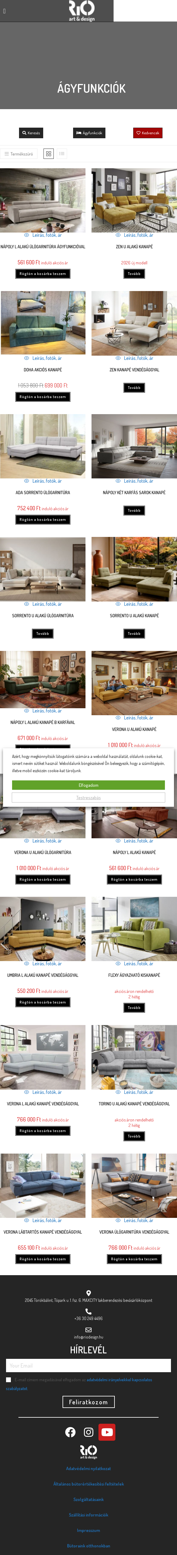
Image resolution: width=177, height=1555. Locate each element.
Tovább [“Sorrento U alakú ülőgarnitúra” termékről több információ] (42, 633)
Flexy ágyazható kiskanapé (134, 975)
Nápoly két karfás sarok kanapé (134, 492)
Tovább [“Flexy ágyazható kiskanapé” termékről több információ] (134, 1007)
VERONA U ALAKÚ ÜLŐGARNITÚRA (42, 852)
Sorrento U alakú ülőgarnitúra (43, 615)
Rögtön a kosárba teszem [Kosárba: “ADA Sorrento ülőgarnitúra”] (43, 519)
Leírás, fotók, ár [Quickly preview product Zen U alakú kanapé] (134, 235)
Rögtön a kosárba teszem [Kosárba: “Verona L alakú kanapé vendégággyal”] (43, 1130)
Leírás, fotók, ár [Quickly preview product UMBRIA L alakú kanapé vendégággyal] (43, 963)
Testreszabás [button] (88, 797)
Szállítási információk (88, 1515)
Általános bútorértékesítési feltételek (88, 1484)
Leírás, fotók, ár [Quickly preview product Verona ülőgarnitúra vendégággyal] (134, 1220)
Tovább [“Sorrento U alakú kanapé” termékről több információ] (134, 633)
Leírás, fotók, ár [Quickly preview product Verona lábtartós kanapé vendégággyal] (43, 1220)
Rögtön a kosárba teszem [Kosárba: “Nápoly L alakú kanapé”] (134, 879)
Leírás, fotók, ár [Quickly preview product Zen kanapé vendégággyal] (134, 358)
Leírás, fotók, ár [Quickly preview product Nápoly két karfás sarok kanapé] (134, 480)
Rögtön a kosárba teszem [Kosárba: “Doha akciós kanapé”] (43, 396)
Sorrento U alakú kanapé (134, 615)
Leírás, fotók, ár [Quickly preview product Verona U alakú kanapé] (134, 717)
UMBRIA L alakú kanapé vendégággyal (42, 975)
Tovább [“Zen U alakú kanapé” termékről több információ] (134, 273)
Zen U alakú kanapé (134, 246)
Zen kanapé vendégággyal (134, 369)
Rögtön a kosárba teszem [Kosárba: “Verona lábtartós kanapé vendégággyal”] (43, 1259)
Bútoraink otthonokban (88, 1546)
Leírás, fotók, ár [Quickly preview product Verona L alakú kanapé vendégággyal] (43, 1092)
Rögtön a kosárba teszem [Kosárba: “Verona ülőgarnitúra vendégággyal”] (134, 1259)
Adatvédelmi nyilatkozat (88, 1468)
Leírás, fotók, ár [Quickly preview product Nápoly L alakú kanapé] (134, 840)
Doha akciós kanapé (43, 369)
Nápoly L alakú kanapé (134, 852)
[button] (4, 11)
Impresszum (88, 1530)
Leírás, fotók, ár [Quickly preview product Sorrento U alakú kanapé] (134, 604)
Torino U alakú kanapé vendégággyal (134, 1103)
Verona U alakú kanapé (134, 729)
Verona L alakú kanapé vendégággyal (43, 1103)
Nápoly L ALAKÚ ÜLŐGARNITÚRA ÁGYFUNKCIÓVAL (43, 246)
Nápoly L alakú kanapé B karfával (43, 722)
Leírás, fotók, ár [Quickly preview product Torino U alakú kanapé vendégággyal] (134, 1092)
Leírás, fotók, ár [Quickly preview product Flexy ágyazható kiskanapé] (134, 963)
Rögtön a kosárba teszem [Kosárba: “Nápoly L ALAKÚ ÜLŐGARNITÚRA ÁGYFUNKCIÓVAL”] (43, 273)
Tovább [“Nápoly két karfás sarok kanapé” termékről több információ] (134, 510)
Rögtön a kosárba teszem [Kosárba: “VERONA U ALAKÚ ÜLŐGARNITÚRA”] (43, 879)
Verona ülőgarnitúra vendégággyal (134, 1232)
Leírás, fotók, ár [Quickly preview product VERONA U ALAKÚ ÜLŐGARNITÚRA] (43, 840)
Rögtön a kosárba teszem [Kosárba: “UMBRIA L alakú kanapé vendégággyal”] (43, 1002)
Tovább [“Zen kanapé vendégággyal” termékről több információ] (134, 387)
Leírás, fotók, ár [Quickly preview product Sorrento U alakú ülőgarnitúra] (43, 604)
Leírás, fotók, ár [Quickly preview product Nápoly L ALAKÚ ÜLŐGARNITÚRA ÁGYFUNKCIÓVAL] (43, 235)
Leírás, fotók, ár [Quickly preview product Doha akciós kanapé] (43, 358)
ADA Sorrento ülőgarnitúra (43, 492)
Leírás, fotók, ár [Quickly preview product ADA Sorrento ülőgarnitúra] (43, 480)
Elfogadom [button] (88, 785)
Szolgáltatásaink (88, 1499)
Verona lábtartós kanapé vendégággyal (43, 1232)
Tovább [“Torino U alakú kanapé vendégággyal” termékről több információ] (134, 1136)
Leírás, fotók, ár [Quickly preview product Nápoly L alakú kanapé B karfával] (43, 710)
